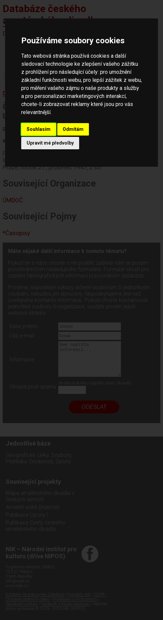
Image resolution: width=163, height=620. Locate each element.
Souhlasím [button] (39, 129)
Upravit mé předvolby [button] (50, 143)
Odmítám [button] (73, 129)
